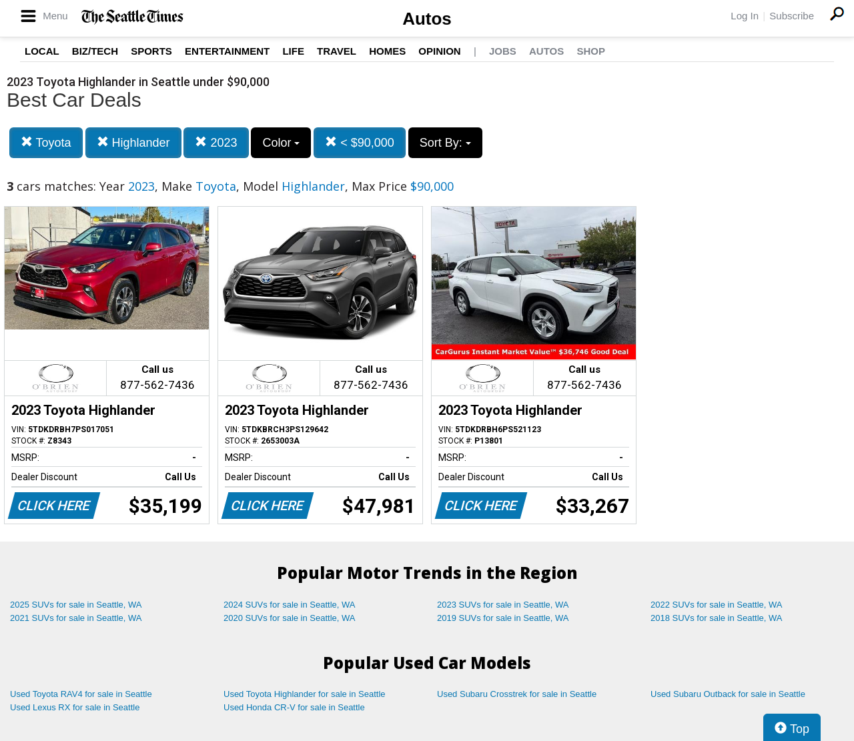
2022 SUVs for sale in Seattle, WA (717, 605)
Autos (427, 19)
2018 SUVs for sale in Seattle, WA (717, 618)
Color (281, 142)
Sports (151, 51)
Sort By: (445, 142)
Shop (590, 51)
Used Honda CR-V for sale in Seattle (294, 707)
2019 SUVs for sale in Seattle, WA (503, 618)
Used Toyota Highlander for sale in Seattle (305, 694)
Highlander (133, 142)
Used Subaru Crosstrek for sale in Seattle (516, 694)
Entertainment (227, 51)
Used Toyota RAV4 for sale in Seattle (81, 694)
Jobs (502, 51)
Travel (336, 51)
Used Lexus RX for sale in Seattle (74, 707)
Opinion (439, 51)
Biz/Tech (95, 51)
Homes (387, 51)
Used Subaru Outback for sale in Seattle (728, 694)
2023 (216, 142)
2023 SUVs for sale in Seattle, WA (503, 605)
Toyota (46, 142)
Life (293, 51)
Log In (745, 15)
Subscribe (791, 15)
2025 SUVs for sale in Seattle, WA (76, 605)
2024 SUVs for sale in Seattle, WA (290, 605)
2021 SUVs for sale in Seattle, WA (76, 618)
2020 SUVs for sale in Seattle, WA (290, 618)
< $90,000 (359, 142)
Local (42, 51)
